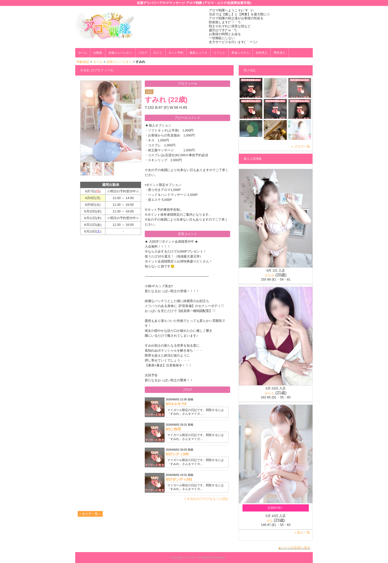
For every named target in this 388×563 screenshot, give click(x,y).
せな (270, 520)
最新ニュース (198, 52)
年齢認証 (82, 62)
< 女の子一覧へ (90, 514)
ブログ (142, 52)
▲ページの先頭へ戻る (294, 547)
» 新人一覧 (302, 532)
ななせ (269, 275)
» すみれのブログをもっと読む (206, 499)
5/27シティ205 (177, 454)
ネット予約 (176, 52)
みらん (269, 393)
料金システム (240, 52)
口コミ (157, 52)
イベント (219, 52)
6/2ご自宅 (173, 429)
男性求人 (280, 52)
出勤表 (97, 52)
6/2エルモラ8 (176, 404)
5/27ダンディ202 (179, 479)
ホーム (82, 52)
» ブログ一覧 (300, 146)
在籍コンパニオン (120, 52)
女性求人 (261, 52)
